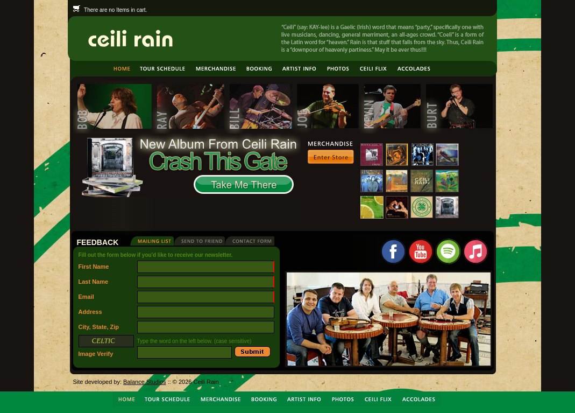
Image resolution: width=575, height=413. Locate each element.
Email (86, 296)
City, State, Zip (99, 327)
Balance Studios (144, 382)
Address (90, 312)
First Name (94, 266)
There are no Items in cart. (110, 10)
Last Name (94, 281)
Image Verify (106, 348)
